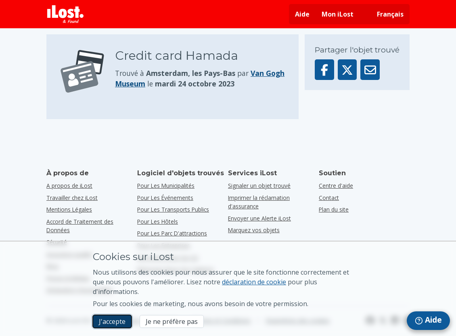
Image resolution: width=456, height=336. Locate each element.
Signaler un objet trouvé (259, 185)
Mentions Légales (69, 209)
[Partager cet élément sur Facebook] (324, 69)
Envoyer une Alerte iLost (259, 218)
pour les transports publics (173, 209)
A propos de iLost (69, 185)
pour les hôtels (157, 221)
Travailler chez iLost (72, 198)
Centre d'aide (336, 185)
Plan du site (334, 209)
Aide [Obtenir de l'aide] (302, 14)
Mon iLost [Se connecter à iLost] (338, 14)
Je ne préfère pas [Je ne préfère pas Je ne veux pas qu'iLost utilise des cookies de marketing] (172, 321)
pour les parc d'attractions (172, 233)
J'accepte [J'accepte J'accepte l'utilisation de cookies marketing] (112, 321)
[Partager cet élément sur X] (347, 69)
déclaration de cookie (254, 281)
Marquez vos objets (254, 230)
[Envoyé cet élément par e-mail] (370, 69)
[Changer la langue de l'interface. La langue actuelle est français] (385, 14)
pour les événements (165, 198)
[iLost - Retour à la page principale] (65, 14)
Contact (329, 198)
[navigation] (428, 320)
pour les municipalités (166, 185)
